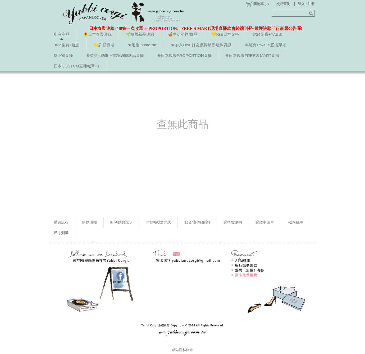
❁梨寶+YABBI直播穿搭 (265, 45)
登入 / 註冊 (306, 4)
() (257, 4)
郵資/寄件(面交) (197, 222)
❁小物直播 (63, 55)
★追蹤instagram (142, 45)
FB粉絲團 (295, 222)
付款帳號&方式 (158, 222)
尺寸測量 (61, 233)
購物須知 (89, 222)
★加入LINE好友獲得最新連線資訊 (201, 45)
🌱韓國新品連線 (139, 34)
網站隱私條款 (182, 350)
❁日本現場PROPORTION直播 (184, 55)
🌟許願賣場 (103, 45)
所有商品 (62, 34)
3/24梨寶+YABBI (267, 34)
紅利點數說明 (121, 222)
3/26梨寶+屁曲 (67, 45)
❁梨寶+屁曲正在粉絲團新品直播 (115, 55)
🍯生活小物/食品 (183, 34)
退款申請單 (265, 222)
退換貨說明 (232, 222)
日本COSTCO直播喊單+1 (76, 66)
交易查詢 (283, 4)
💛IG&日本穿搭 (225, 34)
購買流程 (61, 222)
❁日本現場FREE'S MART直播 (252, 55)
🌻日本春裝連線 (97, 34)
